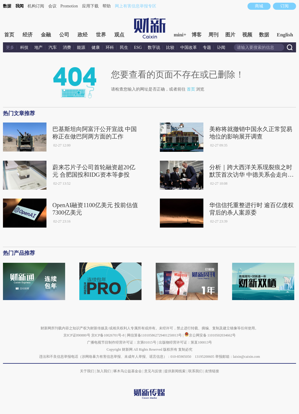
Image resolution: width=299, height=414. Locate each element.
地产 (38, 47)
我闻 (19, 6)
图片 (230, 35)
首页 (9, 35)
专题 (207, 47)
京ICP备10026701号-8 (108, 335)
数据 (7, 6)
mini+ (180, 35)
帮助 (106, 6)
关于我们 (87, 371)
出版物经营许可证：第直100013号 (185, 342)
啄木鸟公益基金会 (128, 371)
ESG (138, 47)
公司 (64, 35)
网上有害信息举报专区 (135, 6)
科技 (24, 47)
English (285, 35)
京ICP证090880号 (76, 335)
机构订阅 (36, 6)
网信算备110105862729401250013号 (155, 335)
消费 (67, 47)
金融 (46, 35)
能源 (81, 47)
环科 (110, 47)
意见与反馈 (153, 371)
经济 (27, 35)
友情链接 (212, 371)
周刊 (213, 35)
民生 (124, 47)
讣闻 (221, 47)
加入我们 (104, 371)
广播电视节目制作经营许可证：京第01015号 (121, 342)
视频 (247, 35)
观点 (119, 35)
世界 (101, 35)
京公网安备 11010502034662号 (210, 335)
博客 (197, 35)
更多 (10, 47)
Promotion (69, 6)
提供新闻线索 (175, 371)
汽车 (53, 47)
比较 (170, 47)
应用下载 (90, 6)
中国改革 (188, 47)
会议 (52, 6)
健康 (95, 47)
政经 (83, 35)
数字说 (154, 47)
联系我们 (195, 371)
